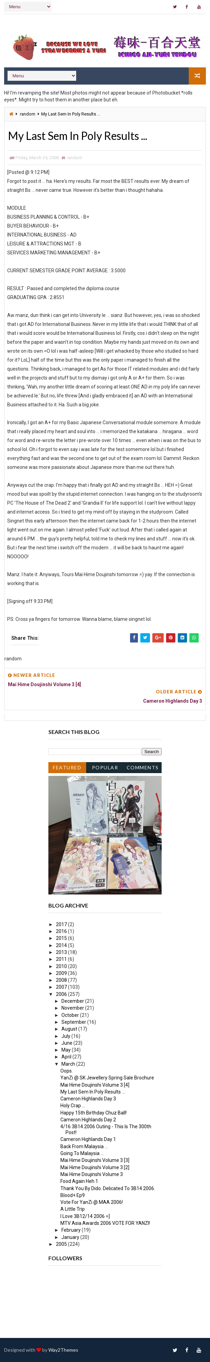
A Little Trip (72, 1209)
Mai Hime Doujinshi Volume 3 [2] (94, 1167)
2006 (62, 994)
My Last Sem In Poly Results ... (92, 1092)
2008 (62, 980)
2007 (62, 987)
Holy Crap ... (72, 1105)
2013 (62, 952)
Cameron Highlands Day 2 (88, 1119)
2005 (62, 1244)
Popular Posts (105, 769)
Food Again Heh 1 (79, 1181)
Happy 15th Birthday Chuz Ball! (93, 1113)
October (70, 1015)
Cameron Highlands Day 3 (88, 1098)
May (66, 1050)
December (73, 1001)
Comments (143, 767)
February (71, 1230)
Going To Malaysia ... (82, 1153)
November (73, 1008)
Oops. (66, 1071)
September (74, 1022)
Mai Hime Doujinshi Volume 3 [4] (94, 1085)
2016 (62, 931)
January (70, 1237)
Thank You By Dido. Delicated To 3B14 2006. (107, 1188)
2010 (62, 966)
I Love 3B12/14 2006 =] (85, 1216)
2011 (62, 959)
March (68, 1064)
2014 (62, 945)
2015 (62, 938)
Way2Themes (63, 1350)
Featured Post (67, 769)
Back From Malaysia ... (84, 1146)
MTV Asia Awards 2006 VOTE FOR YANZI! (105, 1223)
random (27, 114)
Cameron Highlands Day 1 (88, 1139)
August (69, 1029)
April (66, 1056)
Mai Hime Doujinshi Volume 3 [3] (94, 1160)
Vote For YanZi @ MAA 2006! (91, 1202)
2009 (62, 973)
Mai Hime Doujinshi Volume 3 (91, 1174)
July (66, 1036)
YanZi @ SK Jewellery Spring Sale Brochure (107, 1077)
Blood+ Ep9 (72, 1195)
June (67, 1043)
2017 (62, 924)
